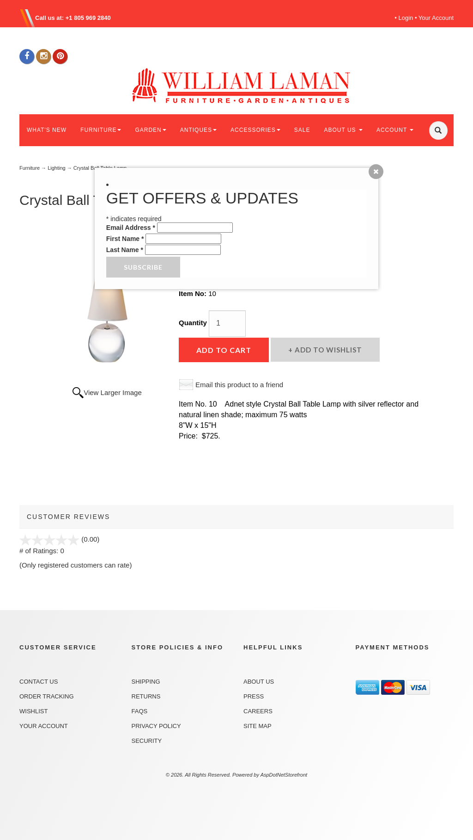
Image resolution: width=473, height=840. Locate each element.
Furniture (29, 168)
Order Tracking (46, 696)
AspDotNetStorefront (284, 775)
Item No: (193, 293)
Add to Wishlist (327, 350)
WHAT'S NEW (47, 130)
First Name (125, 238)
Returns (146, 696)
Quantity (193, 323)
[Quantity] (227, 323)
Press (253, 696)
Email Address (130, 227)
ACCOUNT (394, 130)
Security (147, 740)
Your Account (436, 17)
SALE (302, 130)
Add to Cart (223, 350)
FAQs (140, 711)
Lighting (57, 168)
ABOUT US (343, 130)
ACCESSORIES (255, 130)
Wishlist (33, 711)
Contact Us (38, 681)
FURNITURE (100, 130)
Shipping (146, 681)
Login (406, 17)
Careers (258, 711)
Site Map (257, 726)
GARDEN (150, 130)
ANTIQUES (198, 130)
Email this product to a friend (239, 385)
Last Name (124, 249)
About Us (258, 681)
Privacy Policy (156, 726)
